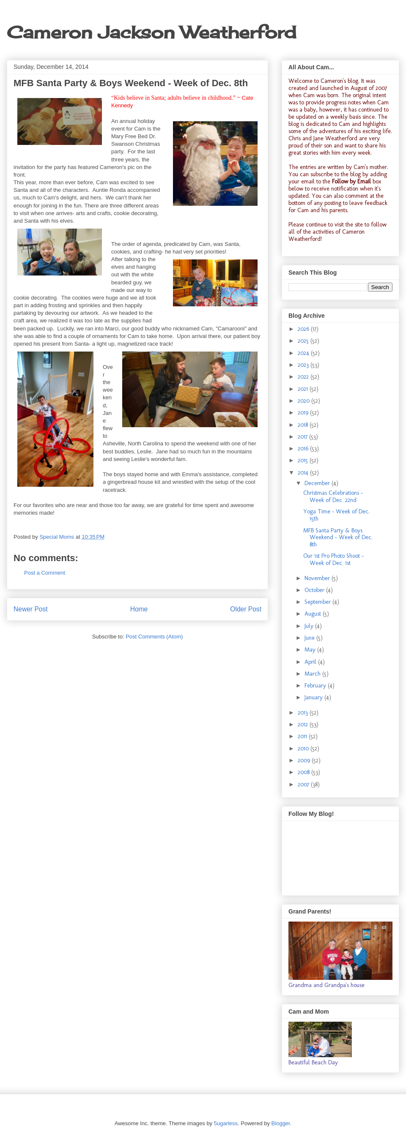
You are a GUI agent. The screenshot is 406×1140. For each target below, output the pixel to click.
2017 (303, 436)
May (310, 649)
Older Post (245, 609)
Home (139, 609)
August (313, 613)
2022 (304, 376)
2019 (304, 412)
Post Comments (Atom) (154, 636)
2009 (305, 760)
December (318, 483)
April (311, 661)
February (316, 685)
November (318, 578)
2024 (304, 353)
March (313, 673)
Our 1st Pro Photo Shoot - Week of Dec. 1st (333, 559)
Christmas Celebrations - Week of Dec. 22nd (333, 496)
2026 (304, 329)
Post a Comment (44, 573)
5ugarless (226, 1123)
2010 (304, 748)
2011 (303, 736)
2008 (304, 772)
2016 (304, 448)
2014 (304, 472)
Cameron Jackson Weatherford (151, 32)
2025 (304, 340)
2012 (304, 724)
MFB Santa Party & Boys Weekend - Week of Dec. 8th (338, 537)
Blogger (281, 1123)
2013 (304, 712)
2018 (304, 424)
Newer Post (31, 609)
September (318, 601)
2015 (304, 460)
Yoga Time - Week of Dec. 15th (336, 515)
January (314, 697)
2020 (304, 400)
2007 (304, 784)
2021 (304, 389)
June (310, 637)
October (315, 590)
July (309, 626)
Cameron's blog (339, 81)
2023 (304, 364)
